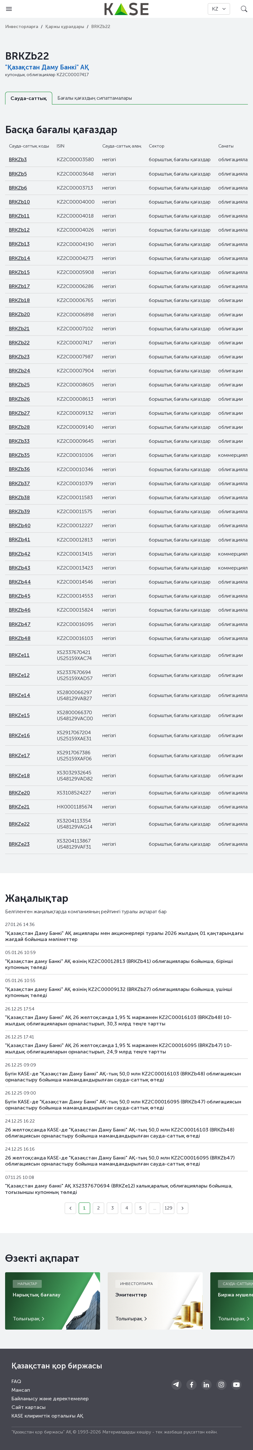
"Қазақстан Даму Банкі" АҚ (47, 67)
